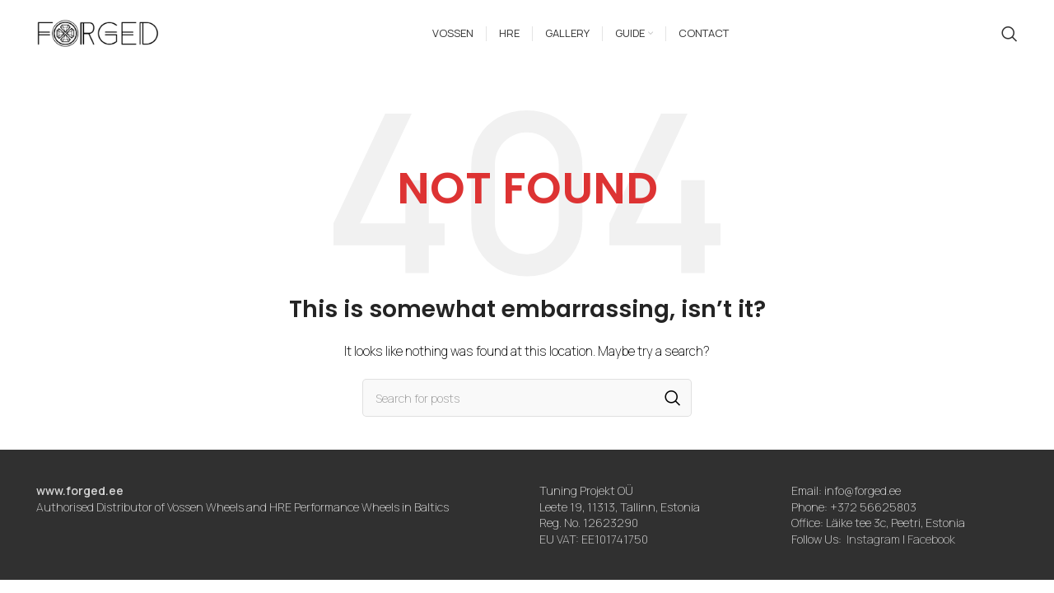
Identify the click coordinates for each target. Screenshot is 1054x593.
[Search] (1009, 37)
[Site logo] (98, 36)
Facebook (931, 546)
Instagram (873, 546)
